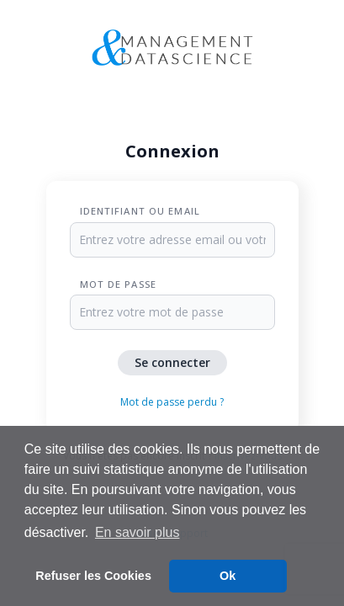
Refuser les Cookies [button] (93, 575)
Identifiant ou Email (140, 211)
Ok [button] (228, 575)
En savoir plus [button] (137, 532)
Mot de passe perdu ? (172, 402)
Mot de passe (118, 284)
